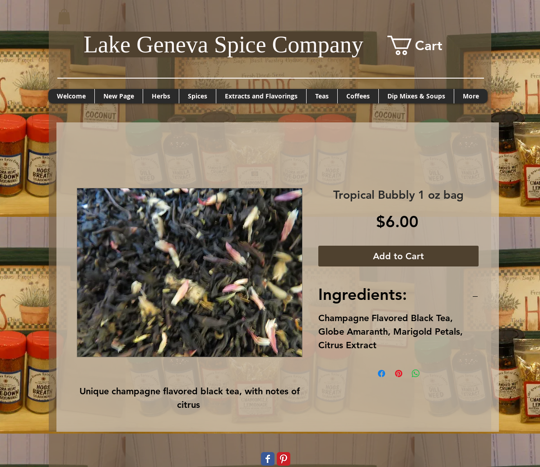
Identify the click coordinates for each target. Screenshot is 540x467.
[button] (64, 16)
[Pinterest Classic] (283, 459)
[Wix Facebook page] (268, 459)
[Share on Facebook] (381, 373)
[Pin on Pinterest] (398, 373)
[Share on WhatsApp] (415, 373)
